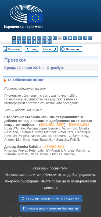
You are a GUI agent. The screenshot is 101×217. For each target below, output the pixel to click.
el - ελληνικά (44, 38)
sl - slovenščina (39, 42)
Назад (34, 49)
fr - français (55, 38)
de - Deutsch (34, 38)
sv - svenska (50, 42)
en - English (50, 38)
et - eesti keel (39, 38)
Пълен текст (73, 49)
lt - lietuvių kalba (80, 38)
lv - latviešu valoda (75, 38)
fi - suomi (44, 42)
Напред (47, 49)
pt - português (24, 42)
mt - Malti (90, 38)
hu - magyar (85, 38)
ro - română (29, 42)
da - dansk (29, 38)
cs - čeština (24, 38)
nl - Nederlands (14, 42)
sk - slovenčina (34, 42)
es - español (19, 38)
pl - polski (19, 42)
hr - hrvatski (65, 38)
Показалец (14, 49)
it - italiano (70, 38)
